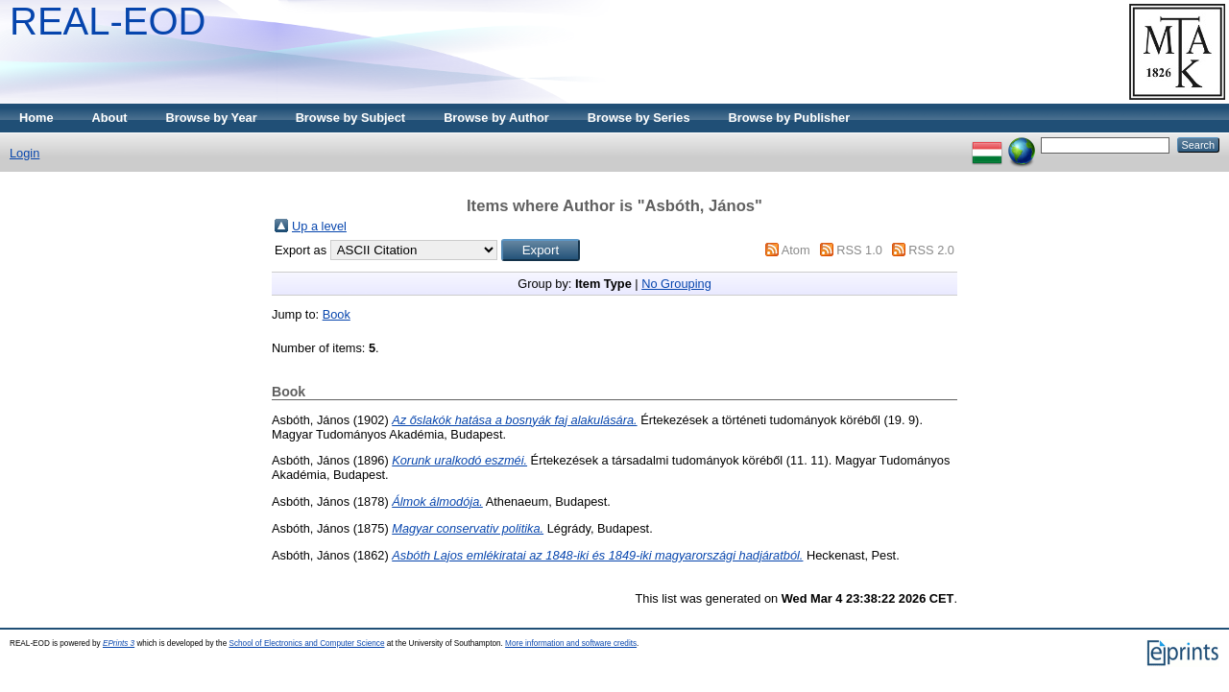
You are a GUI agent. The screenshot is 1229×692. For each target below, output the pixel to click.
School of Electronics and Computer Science (306, 643)
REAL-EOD (108, 21)
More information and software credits (571, 643)
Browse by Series (639, 117)
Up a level (319, 226)
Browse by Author (496, 117)
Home (36, 117)
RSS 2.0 (931, 250)
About (110, 117)
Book (336, 314)
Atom (796, 250)
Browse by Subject (351, 117)
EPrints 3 (118, 643)
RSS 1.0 (859, 250)
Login (24, 153)
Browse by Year (211, 117)
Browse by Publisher (790, 117)
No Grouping (676, 283)
